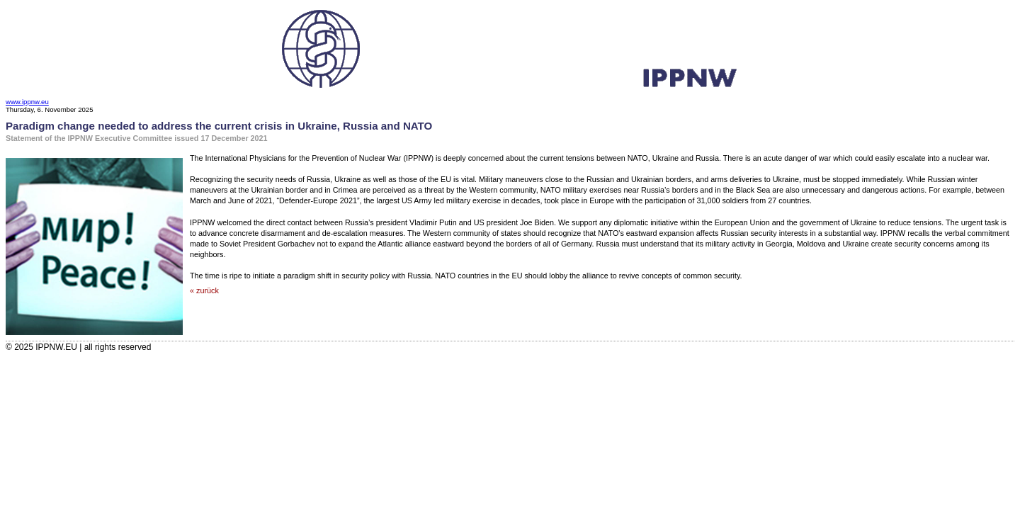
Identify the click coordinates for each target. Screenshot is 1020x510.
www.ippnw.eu (27, 102)
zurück (207, 290)
